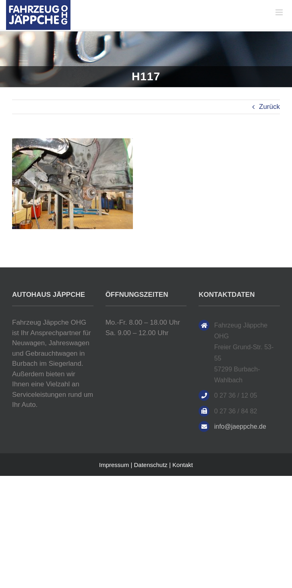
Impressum (114, 464)
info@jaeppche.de (240, 426)
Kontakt (182, 464)
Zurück (269, 107)
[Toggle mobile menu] (279, 12)
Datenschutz (150, 464)
